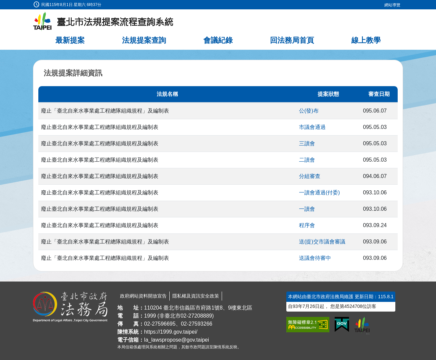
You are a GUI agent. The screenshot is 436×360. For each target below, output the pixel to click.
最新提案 (70, 40)
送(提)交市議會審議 (322, 241)
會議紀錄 (218, 40)
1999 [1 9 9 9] (150, 316)
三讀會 (307, 143)
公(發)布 (309, 111)
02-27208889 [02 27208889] (196, 316)
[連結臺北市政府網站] (362, 325)
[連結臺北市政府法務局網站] (70, 307)
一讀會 (307, 209)
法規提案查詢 (144, 40)
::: (2, 4)
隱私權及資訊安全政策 (195, 296)
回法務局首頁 (292, 40)
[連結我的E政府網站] (342, 324)
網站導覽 (392, 5)
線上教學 (366, 40)
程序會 (307, 225)
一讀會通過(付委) (319, 192)
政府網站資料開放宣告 (143, 296)
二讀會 (307, 160)
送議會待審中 (315, 258)
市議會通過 (312, 127)
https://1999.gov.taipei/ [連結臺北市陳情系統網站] (170, 332)
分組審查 (309, 176)
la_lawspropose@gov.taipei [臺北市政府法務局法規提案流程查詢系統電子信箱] (176, 340)
